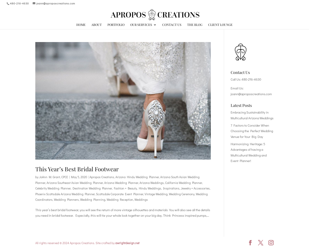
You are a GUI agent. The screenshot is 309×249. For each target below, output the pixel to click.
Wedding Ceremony (181, 194)
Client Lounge (220, 25)
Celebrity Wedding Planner (53, 188)
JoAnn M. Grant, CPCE (53, 177)
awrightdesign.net (127, 243)
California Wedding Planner (183, 183)
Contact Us (171, 25)
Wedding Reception (120, 199)
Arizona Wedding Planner (121, 183)
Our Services (141, 25)
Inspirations (171, 188)
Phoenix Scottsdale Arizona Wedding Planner (65, 194)
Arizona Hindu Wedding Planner (137, 177)
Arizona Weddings (151, 183)
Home (81, 25)
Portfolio (115, 25)
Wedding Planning (92, 199)
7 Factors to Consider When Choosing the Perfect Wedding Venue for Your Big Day (252, 131)
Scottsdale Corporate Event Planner (119, 194)
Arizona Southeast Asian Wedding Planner (75, 183)
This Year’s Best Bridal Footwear (77, 169)
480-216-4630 (251, 79)
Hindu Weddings (150, 188)
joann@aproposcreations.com (251, 94)
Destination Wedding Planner (92, 188)
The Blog (194, 25)
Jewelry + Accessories (195, 188)
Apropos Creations (102, 177)
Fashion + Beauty (125, 188)
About (96, 25)
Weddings (141, 199)
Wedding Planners (66, 199)
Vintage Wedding (156, 194)
